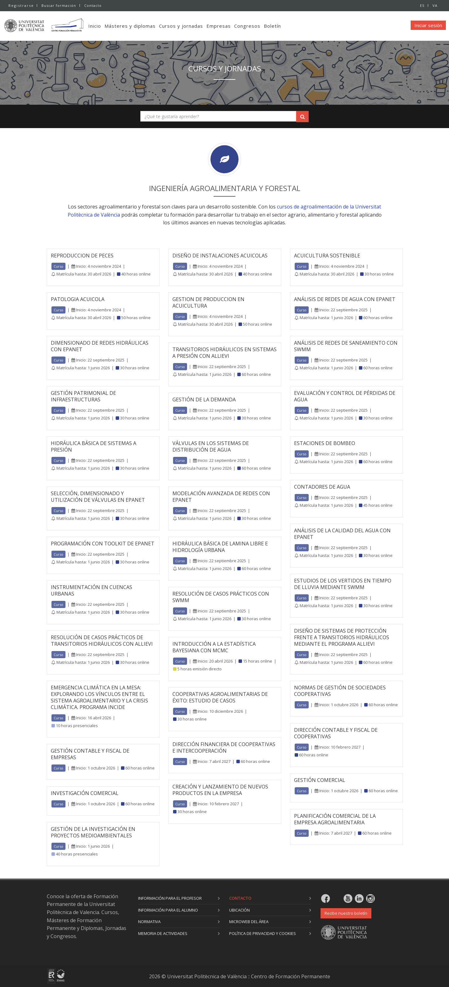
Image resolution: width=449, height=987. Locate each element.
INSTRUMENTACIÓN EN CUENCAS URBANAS (91, 590)
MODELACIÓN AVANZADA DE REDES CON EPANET (221, 496)
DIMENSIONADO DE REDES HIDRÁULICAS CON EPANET (99, 346)
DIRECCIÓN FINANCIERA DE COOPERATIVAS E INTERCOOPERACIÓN (223, 747)
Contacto (93, 5)
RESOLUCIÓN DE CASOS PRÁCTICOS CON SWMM (220, 597)
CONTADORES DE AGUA (322, 486)
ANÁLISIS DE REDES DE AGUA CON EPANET (344, 299)
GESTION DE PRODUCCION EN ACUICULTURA (208, 302)
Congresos (257, 26)
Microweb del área (248, 921)
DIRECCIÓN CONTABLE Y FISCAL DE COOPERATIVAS (336, 733)
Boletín (282, 26)
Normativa (149, 921)
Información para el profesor (170, 898)
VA (434, 5)
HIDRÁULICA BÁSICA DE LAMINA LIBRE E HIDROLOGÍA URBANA (220, 546)
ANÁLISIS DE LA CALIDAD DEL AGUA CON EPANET (342, 533)
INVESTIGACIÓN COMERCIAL (84, 793)
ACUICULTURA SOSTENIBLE (327, 255)
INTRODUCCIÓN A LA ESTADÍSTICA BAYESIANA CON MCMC (214, 647)
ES (421, 5)
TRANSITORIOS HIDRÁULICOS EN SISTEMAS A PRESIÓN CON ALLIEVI (224, 352)
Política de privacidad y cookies (262, 933)
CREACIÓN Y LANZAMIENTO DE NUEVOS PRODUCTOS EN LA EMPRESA (220, 790)
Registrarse (21, 5)
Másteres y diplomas (140, 26)
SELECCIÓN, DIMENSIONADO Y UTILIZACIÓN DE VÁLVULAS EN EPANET (98, 496)
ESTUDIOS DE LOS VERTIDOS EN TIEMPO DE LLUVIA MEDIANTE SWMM (342, 584)
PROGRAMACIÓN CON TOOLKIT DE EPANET (102, 543)
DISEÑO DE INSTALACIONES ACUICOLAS (220, 255)
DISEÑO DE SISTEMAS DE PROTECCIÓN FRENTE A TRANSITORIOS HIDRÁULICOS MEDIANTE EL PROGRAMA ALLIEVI (341, 637)
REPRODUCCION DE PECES (82, 255)
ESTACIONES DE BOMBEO (324, 443)
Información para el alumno (168, 910)
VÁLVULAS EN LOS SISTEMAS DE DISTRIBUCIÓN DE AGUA (210, 446)
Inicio (105, 26)
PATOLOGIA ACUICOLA (77, 299)
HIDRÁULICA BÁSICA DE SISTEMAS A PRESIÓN (93, 446)
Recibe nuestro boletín (346, 913)
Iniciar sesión (428, 25)
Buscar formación (58, 5)
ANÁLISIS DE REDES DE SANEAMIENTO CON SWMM (346, 346)
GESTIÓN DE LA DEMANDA (204, 399)
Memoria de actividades (162, 933)
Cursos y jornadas (191, 26)
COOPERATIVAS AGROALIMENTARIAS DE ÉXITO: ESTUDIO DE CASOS (220, 697)
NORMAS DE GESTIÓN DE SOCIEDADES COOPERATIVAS (340, 690)
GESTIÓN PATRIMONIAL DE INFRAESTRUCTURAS (83, 396)
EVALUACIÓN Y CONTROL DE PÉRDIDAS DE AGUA (344, 396)
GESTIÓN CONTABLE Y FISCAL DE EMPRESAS (90, 754)
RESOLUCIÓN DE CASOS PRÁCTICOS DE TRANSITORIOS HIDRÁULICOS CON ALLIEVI (102, 640)
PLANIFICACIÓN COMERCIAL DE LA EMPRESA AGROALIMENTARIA (335, 819)
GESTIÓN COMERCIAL (319, 780)
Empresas (229, 26)
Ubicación (239, 910)
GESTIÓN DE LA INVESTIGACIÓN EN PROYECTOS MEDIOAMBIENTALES (93, 832)
